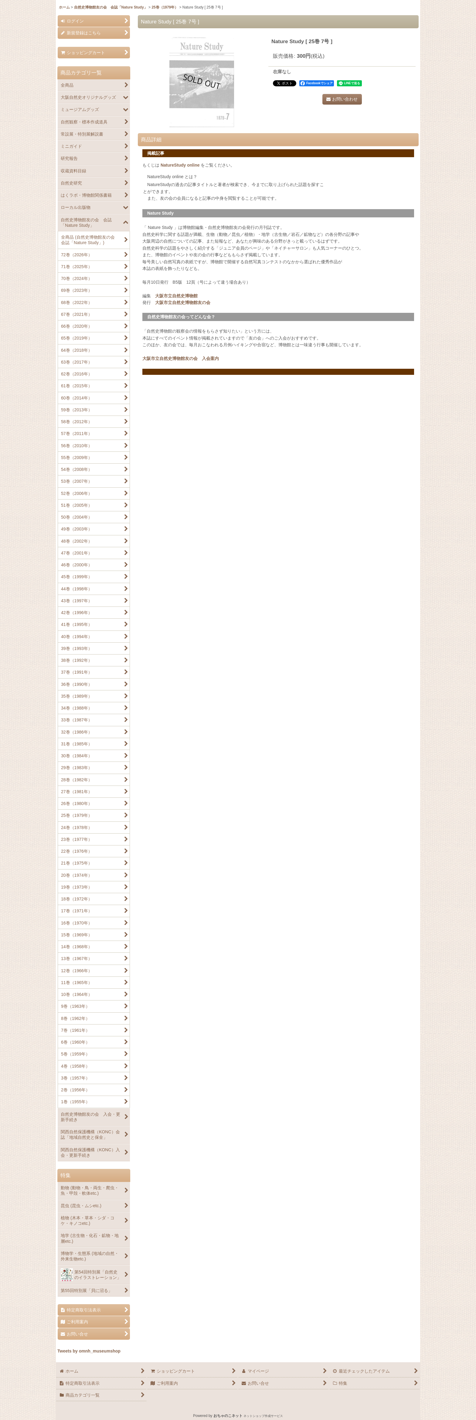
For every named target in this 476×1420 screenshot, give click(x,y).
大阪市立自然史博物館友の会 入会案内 (180, 358)
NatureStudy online (180, 165)
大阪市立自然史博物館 (176, 295)
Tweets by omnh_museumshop (89, 1351)
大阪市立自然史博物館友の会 (182, 302)
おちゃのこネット (228, 1416)
